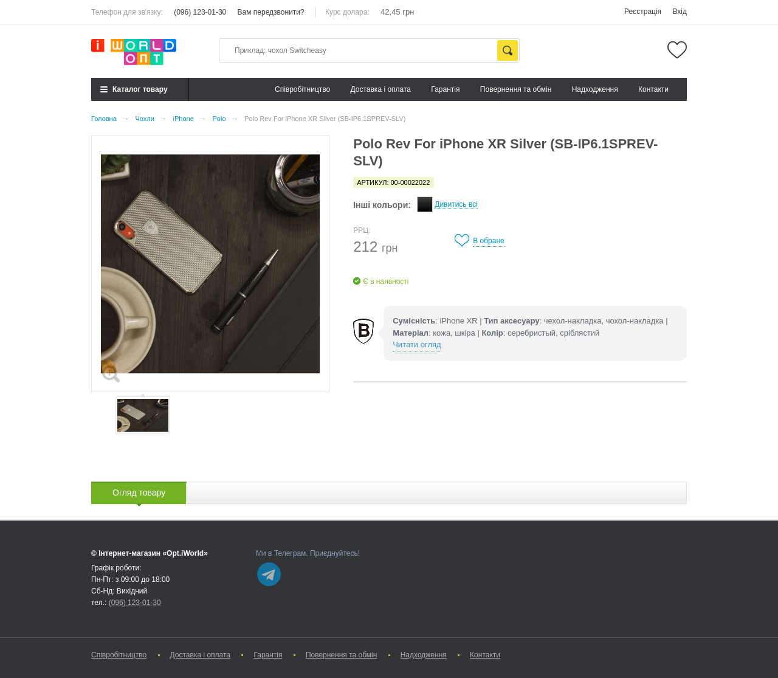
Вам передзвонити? (271, 12)
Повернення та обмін (515, 89)
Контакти (653, 89)
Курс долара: (347, 12)
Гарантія (445, 89)
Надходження (595, 89)
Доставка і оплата (381, 89)
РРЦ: (361, 230)
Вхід (679, 11)
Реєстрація (642, 11)
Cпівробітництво (302, 89)
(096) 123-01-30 (200, 12)
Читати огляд (417, 344)
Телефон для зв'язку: (127, 12)
